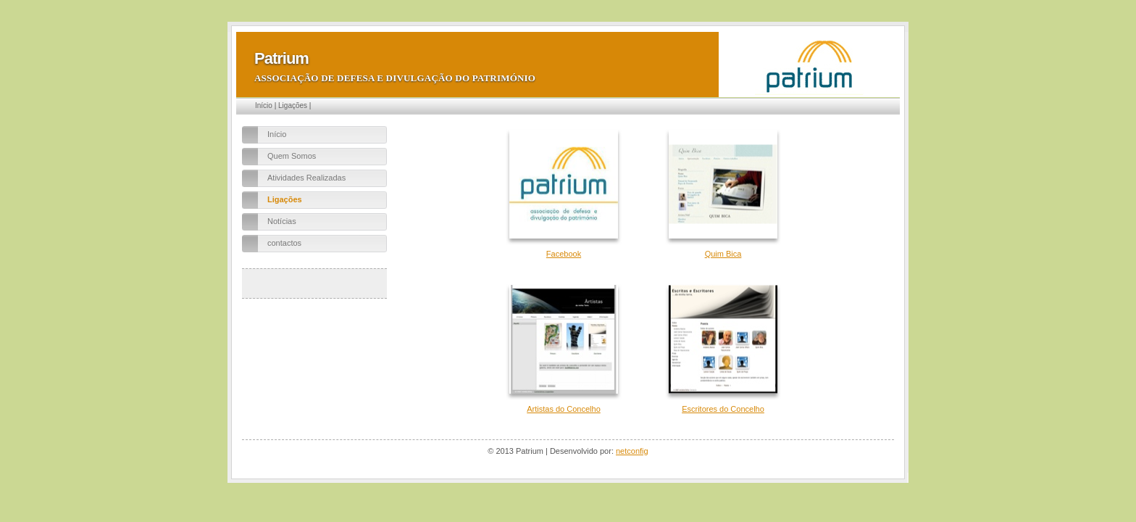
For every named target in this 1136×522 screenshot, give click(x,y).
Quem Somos (291, 156)
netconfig (632, 451)
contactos (284, 243)
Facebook (563, 253)
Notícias (281, 221)
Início (263, 105)
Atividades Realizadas (306, 177)
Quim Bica (723, 253)
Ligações (292, 105)
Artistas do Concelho (564, 409)
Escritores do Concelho (723, 409)
